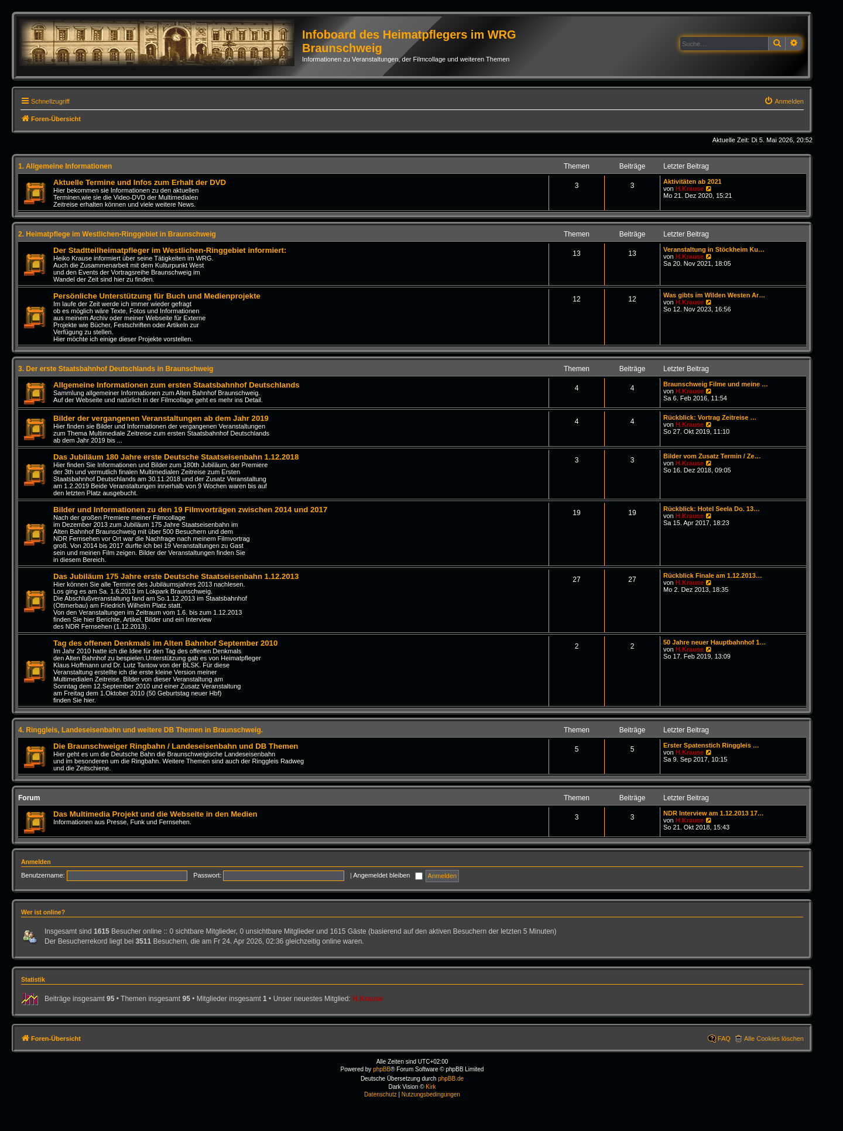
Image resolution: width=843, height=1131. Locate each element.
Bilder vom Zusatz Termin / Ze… (712, 456)
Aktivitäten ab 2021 (692, 181)
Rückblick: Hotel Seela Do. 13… (711, 508)
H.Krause (690, 188)
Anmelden (36, 861)
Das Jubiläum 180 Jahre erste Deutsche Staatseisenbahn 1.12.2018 (176, 457)
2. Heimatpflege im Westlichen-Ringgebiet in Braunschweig (117, 234)
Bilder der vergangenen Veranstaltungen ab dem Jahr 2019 (161, 418)
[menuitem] (784, 101)
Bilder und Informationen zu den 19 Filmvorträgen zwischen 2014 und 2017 (190, 509)
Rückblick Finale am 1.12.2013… (712, 575)
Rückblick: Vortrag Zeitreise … (709, 417)
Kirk (431, 1087)
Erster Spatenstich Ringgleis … (711, 745)
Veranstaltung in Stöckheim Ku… (714, 249)
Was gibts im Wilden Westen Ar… (714, 295)
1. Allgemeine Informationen (65, 166)
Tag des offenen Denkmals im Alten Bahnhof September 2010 (165, 643)
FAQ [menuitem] (724, 1038)
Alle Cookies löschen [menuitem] (774, 1038)
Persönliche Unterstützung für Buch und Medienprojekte (157, 296)
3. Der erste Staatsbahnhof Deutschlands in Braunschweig (115, 369)
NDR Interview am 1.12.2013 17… (713, 813)
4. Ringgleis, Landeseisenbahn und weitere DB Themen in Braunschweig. (140, 730)
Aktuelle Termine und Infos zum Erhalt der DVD (139, 182)
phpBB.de (451, 1078)
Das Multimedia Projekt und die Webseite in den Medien (155, 814)
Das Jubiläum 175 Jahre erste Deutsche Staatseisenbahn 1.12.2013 (176, 576)
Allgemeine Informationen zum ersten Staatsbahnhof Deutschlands (176, 385)
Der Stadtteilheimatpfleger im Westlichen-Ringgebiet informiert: (169, 250)
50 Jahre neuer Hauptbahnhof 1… (714, 642)
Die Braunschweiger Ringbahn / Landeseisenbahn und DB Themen (175, 746)
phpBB (381, 1069)
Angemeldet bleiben (387, 875)
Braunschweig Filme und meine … (715, 384)
